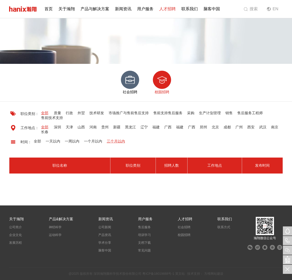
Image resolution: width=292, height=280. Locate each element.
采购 (190, 113)
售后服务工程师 (250, 113)
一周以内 (72, 141)
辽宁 (144, 127)
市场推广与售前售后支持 (129, 113)
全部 (44, 113)
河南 (93, 127)
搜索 (254, 9)
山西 (81, 127)
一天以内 (53, 141)
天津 (69, 127)
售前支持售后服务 (167, 113)
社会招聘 (184, 227)
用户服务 (145, 9)
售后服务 (144, 227)
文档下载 (144, 242)
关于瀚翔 (66, 9)
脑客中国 (211, 9)
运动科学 (55, 235)
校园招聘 (184, 235)
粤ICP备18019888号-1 (158, 273)
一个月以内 (93, 141)
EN (275, 9)
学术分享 (104, 242)
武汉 (262, 127)
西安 (251, 127)
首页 (48, 9)
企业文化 (15, 235)
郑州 (203, 127)
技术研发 (96, 113)
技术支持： (195, 273)
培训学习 (144, 235)
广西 (168, 127)
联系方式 (223, 227)
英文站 (180, 273)
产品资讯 (104, 235)
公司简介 (15, 227)
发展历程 (15, 242)
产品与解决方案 (95, 9)
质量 (57, 113)
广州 (239, 127)
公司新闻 (104, 227)
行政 (69, 113)
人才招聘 (167, 9)
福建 (156, 127)
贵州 (105, 127)
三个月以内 (116, 141)
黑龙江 (130, 127)
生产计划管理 (210, 113)
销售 (229, 113)
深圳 (57, 127)
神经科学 (55, 227)
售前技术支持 (52, 118)
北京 (215, 127)
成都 (227, 127)
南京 (274, 127)
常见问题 (144, 250)
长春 (44, 132)
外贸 (81, 113)
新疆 (116, 127)
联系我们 (189, 9)
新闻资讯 (123, 9)
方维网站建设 (213, 273)
